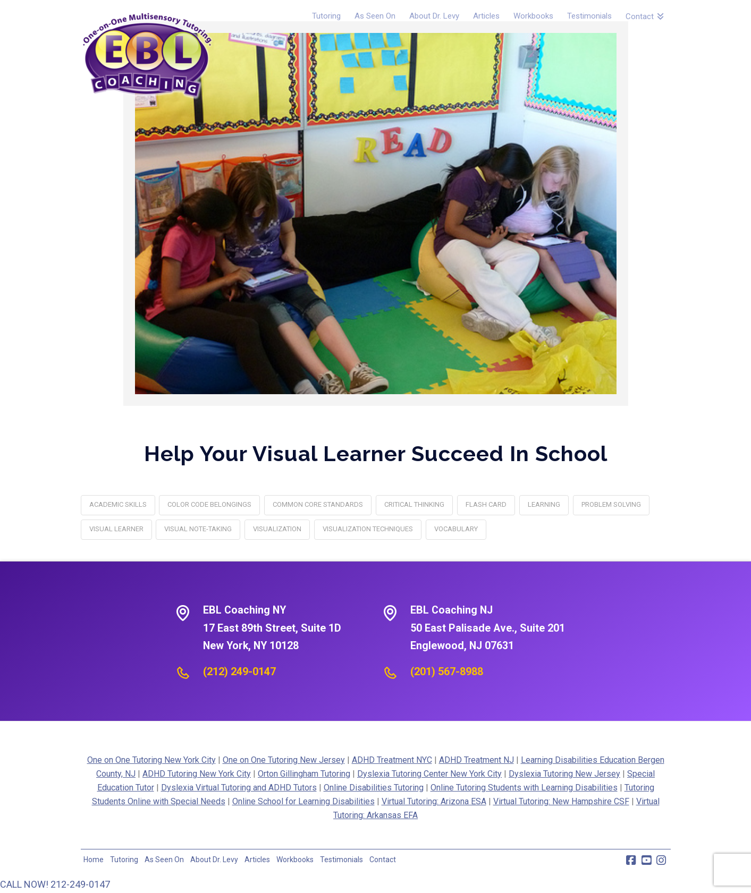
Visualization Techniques (368, 529)
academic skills (118, 504)
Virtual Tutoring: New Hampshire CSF (561, 801)
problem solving (611, 504)
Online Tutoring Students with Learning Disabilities (524, 788)
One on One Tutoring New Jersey (284, 760)
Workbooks (295, 859)
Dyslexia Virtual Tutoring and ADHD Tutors (239, 788)
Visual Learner (116, 529)
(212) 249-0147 (239, 671)
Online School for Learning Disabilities (303, 801)
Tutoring (124, 859)
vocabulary (456, 529)
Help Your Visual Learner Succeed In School (375, 453)
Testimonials (341, 859)
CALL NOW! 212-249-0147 (55, 884)
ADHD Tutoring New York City (196, 774)
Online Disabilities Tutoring (374, 788)
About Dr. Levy (214, 859)
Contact (382, 859)
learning (544, 504)
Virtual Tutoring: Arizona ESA (434, 801)
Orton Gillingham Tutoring (304, 774)
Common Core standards (318, 504)
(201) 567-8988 (446, 671)
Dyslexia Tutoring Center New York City (429, 774)
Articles (257, 859)
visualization (277, 529)
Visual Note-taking (198, 529)
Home (93, 859)
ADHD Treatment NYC (392, 760)
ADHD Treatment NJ (476, 760)
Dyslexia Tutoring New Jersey (564, 774)
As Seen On (164, 859)
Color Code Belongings (209, 504)
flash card (486, 504)
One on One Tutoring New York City (151, 760)
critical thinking (414, 504)
